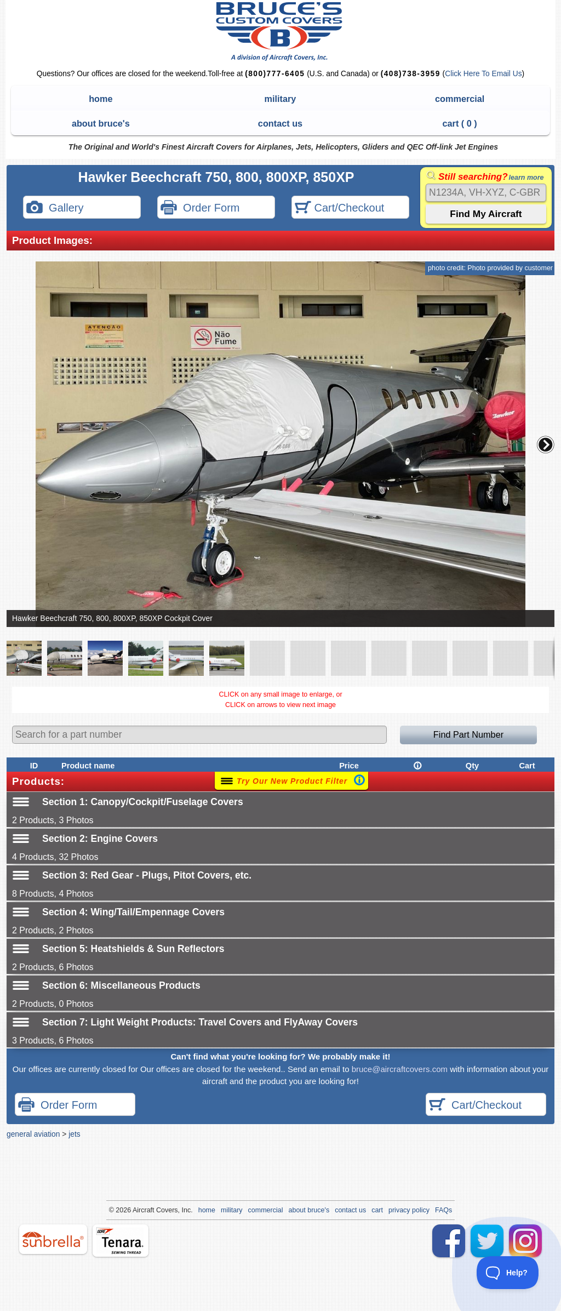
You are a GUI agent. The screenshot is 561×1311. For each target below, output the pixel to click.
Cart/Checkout (339, 208)
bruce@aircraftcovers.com (400, 1069)
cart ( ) (460, 123)
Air (137, 1210)
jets (74, 1134)
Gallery (54, 208)
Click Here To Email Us (483, 74)
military (280, 99)
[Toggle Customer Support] (508, 1272)
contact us (280, 123)
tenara (120, 1240)
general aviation (33, 1134)
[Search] (486, 193)
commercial (459, 99)
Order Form (200, 208)
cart (377, 1210)
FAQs (443, 1210)
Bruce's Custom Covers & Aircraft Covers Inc (280, 31)
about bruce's (101, 123)
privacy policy (409, 1210)
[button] (545, 444)
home (100, 99)
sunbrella (53, 1239)
